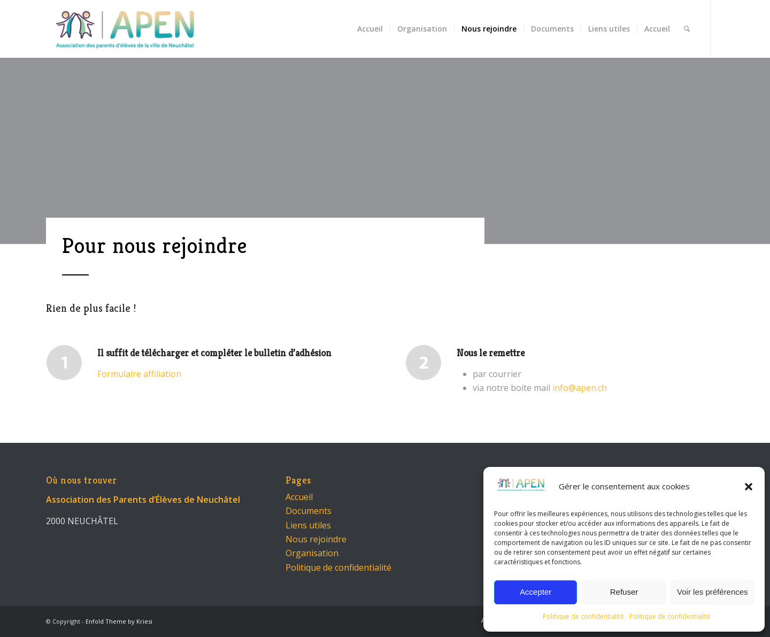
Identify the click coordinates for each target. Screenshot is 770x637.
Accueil (299, 497)
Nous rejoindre (316, 539)
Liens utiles (308, 525)
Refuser (624, 591)
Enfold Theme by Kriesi (119, 621)
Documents (309, 511)
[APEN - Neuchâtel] (125, 29)
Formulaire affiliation (139, 374)
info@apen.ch (579, 388)
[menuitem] (370, 29)
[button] (748, 486)
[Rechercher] (687, 29)
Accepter (535, 591)
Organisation (312, 553)
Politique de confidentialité (583, 616)
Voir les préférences (712, 591)
